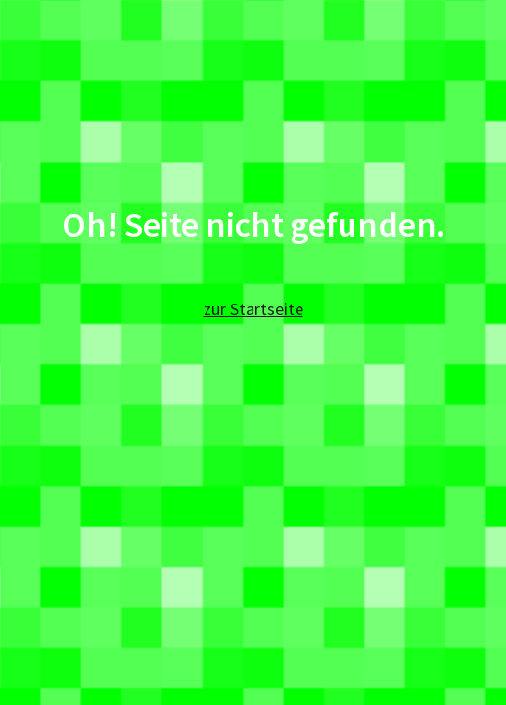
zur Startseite (253, 309)
